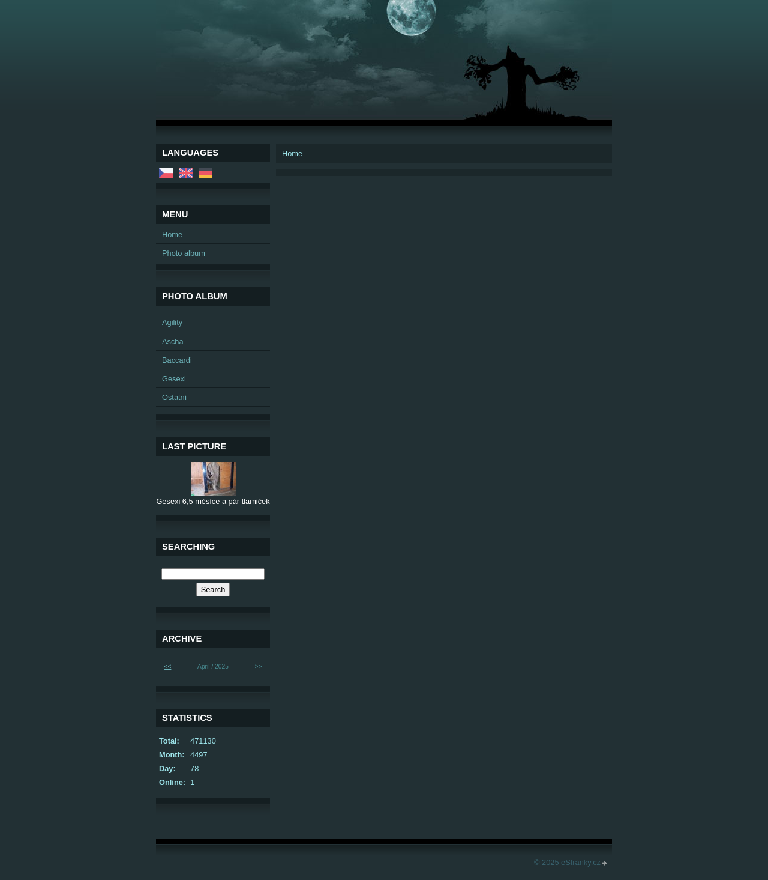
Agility (172, 322)
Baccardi (177, 360)
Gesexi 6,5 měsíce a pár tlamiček (212, 501)
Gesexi (174, 378)
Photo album (183, 253)
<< (167, 666)
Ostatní (174, 397)
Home (172, 234)
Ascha (173, 341)
